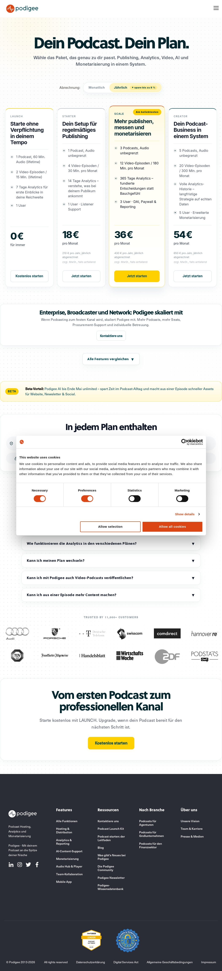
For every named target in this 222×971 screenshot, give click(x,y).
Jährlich (135, 87)
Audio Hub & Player (69, 866)
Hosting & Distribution (64, 830)
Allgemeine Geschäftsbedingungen (170, 962)
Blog (101, 847)
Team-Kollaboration (69, 874)
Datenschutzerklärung (90, 962)
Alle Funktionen (66, 821)
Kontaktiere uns (111, 335)
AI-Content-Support (69, 851)
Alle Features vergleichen (111, 359)
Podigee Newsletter (111, 877)
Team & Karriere (192, 828)
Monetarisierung (67, 858)
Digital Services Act (125, 962)
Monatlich (97, 87)
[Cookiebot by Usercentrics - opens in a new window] (184, 442)
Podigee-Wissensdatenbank (110, 887)
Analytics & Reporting (64, 841)
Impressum (208, 962)
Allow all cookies (172, 526)
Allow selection (110, 526)
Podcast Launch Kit (111, 828)
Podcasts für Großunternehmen (151, 834)
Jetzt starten (81, 276)
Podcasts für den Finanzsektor (150, 845)
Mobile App (64, 881)
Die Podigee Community (106, 868)
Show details (185, 514)
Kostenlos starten (29, 276)
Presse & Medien (192, 836)
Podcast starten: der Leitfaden (111, 838)
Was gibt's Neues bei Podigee (112, 856)
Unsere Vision (190, 821)
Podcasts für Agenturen (147, 822)
